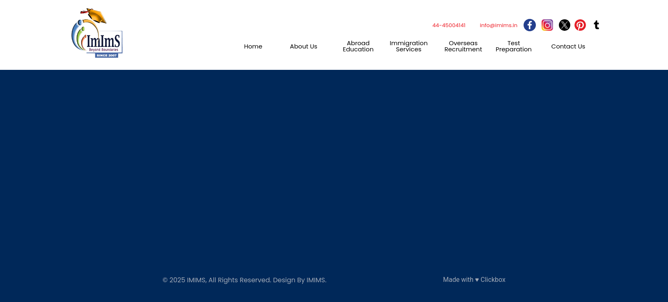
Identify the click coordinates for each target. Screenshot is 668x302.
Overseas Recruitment (463, 46)
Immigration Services (409, 46)
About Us (304, 46)
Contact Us (568, 46)
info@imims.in (499, 25)
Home (253, 46)
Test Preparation (514, 46)
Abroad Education (358, 46)
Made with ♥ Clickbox (474, 280)
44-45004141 (449, 25)
